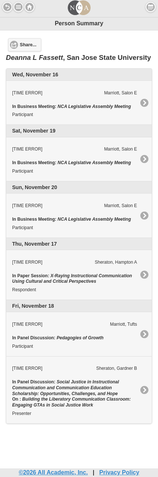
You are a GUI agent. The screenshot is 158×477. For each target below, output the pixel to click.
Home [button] (29, 6)
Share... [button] (28, 44)
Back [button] (7, 6)
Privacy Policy (119, 472)
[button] (18, 6)
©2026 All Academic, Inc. (53, 472)
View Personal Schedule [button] (150, 6)
